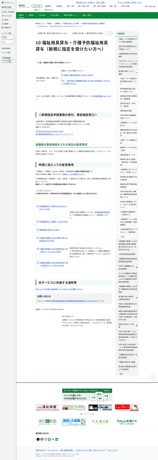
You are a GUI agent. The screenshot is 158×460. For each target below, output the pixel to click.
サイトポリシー (53, 450)
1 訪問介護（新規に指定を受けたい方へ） (53, 33)
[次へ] (136, 414)
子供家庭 (42, 15)
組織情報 (48, 6)
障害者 (31, 15)
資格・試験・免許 (83, 6)
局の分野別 (36, 6)
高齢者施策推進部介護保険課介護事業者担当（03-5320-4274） (76, 301)
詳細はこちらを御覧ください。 (74, 174)
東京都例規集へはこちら (102, 96)
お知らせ (37, 10)
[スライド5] (83, 414)
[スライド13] (86, 414)
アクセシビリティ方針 (84, 450)
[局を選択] (8, 37)
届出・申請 (70, 6)
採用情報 (59, 6)
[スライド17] (88, 414)
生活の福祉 (54, 15)
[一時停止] (93, 414)
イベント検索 (6, 52)
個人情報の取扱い (67, 450)
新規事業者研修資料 (102, 212)
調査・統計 (113, 6)
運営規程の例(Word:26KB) (49, 230)
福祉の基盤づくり (70, 15)
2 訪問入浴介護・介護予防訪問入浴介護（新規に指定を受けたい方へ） (98, 33)
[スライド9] (85, 414)
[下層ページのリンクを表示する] (137, 72)
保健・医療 (86, 15)
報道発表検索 (6, 48)
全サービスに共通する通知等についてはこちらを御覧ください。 (60, 289)
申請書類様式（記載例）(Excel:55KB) (53, 221)
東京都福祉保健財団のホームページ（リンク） (53, 134)
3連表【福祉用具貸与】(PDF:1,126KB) (78, 75)
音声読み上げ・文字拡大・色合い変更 (90, 2)
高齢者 (21, 15)
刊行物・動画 (125, 6)
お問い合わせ (48, 10)
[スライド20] (90, 414)
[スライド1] (81, 414)
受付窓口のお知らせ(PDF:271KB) (50, 131)
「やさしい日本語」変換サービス (128, 2)
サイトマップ (112, 450)
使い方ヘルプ (99, 450)
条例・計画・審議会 (99, 6)
